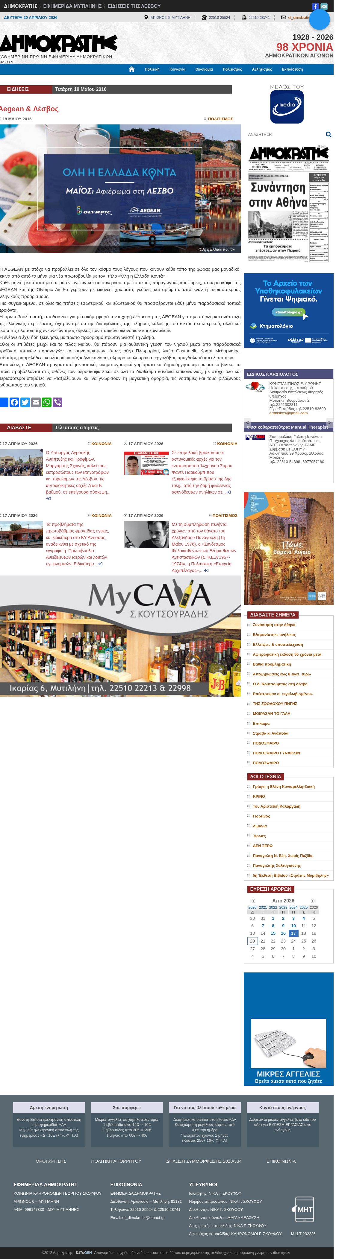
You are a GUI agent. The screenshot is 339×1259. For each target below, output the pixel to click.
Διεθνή (144, 80)
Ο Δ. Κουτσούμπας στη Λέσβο (280, 684)
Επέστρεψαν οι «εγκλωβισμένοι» (283, 694)
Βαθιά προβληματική (272, 664)
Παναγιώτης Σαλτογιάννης (277, 865)
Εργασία (46, 80)
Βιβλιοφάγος (74, 80)
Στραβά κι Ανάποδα (271, 733)
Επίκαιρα (261, 723)
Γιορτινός (261, 816)
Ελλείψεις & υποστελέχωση (278, 644)
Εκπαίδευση (292, 69)
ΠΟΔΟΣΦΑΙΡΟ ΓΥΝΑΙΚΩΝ (276, 753)
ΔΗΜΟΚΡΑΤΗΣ (20, 6)
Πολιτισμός (232, 69)
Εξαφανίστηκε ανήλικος (274, 634)
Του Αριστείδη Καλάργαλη (277, 806)
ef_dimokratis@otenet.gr (308, 18)
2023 (283, 907)
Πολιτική (152, 69)
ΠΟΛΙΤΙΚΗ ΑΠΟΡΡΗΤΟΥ (116, 1161)
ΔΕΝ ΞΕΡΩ (263, 846)
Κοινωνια (101, 444)
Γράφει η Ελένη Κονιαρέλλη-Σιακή (284, 786)
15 (273, 933)
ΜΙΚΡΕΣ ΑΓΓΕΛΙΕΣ (288, 1073)
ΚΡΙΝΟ (259, 796)
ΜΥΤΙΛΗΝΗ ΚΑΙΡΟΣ (288, 996)
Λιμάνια (260, 826)
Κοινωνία (177, 69)
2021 (263, 907)
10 (293, 925)
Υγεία (100, 80)
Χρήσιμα (121, 80)
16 (283, 933)
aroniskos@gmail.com (289, 413)
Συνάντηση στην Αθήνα (274, 624)
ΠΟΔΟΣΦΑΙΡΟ (266, 743)
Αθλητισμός (262, 69)
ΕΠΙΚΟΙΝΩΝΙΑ (281, 1161)
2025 (304, 907)
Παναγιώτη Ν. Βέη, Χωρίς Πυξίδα (283, 855)
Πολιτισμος (220, 119)
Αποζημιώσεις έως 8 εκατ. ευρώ (282, 674)
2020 (253, 907)
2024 (294, 907)
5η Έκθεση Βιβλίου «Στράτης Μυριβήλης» (291, 875)
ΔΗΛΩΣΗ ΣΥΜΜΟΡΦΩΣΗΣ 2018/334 (204, 1161)
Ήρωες (259, 836)
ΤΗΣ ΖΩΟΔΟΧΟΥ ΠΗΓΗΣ (275, 703)
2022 (273, 907)
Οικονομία (204, 69)
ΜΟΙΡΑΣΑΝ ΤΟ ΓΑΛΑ (271, 713)
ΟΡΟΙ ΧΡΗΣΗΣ (51, 1161)
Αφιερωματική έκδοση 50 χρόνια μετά (287, 654)
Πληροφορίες (172, 80)
